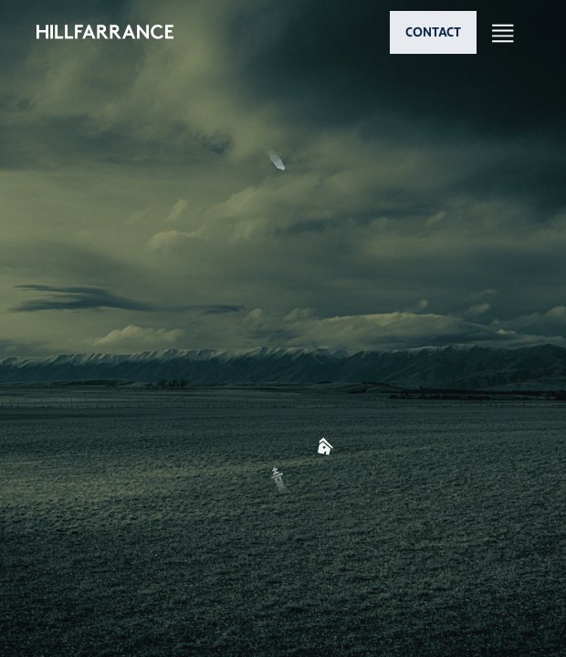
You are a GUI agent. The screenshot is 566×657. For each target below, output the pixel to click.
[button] (283, 312)
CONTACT (433, 32)
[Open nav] (503, 32)
